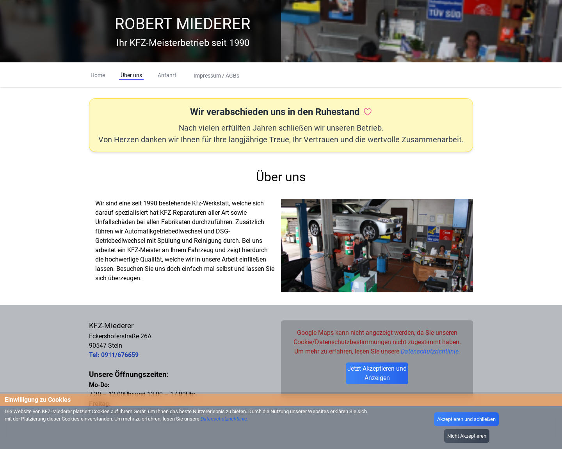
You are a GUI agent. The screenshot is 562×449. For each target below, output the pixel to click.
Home (98, 75)
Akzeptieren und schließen (466, 419)
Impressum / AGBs (216, 75)
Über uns (131, 75)
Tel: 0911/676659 (114, 355)
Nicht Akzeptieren (466, 436)
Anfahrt (167, 75)
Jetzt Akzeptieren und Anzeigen (377, 373)
